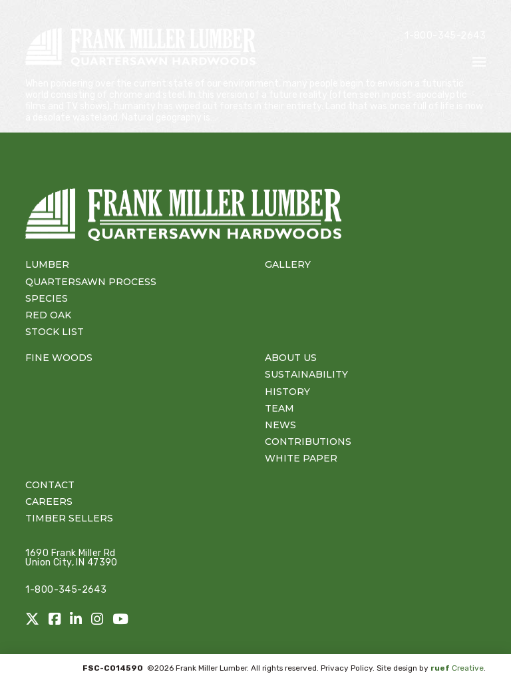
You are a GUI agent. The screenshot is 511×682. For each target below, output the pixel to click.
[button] (479, 62)
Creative (457, 668)
